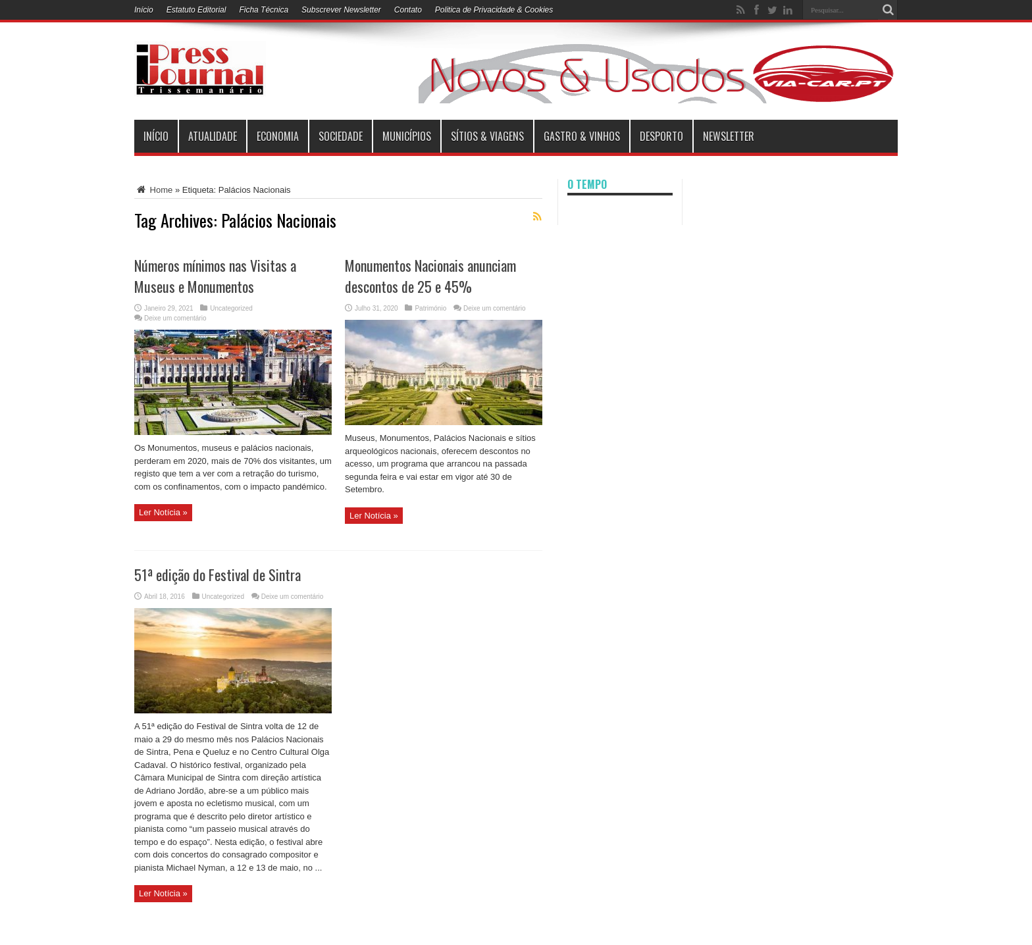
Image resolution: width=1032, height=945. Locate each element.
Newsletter (728, 136)
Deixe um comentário (175, 318)
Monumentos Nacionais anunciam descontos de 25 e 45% (430, 276)
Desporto (661, 136)
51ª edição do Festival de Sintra (217, 574)
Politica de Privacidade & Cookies (494, 9)
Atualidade (212, 136)
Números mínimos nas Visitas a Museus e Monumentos (215, 276)
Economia (278, 136)
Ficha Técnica (263, 9)
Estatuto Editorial (196, 9)
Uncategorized (231, 308)
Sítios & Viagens (487, 136)
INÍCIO (155, 136)
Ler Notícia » (163, 512)
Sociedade (341, 136)
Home (153, 190)
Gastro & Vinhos (582, 136)
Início (143, 9)
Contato (408, 9)
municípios (406, 136)
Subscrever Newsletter (341, 9)
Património (430, 308)
